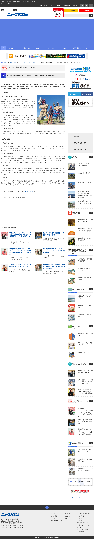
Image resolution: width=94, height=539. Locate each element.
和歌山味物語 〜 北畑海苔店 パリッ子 (85, 239)
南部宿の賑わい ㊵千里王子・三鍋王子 (85, 260)
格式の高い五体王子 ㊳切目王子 (85, 278)
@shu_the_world (28, 191)
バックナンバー (55, 513)
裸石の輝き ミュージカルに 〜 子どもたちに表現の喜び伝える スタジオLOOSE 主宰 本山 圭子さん (85, 412)
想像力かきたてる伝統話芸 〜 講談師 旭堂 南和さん (85, 421)
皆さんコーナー (56, 5)
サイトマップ (75, 5)
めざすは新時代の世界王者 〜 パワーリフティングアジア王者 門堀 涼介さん (54, 250)
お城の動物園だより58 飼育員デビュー (85, 460)
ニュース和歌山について (45, 5)
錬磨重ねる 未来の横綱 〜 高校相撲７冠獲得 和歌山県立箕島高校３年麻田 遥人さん (54, 266)
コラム (53, 518)
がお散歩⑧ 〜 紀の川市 (84, 173)
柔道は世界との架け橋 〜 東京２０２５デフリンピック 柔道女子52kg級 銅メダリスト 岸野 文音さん (85, 433)
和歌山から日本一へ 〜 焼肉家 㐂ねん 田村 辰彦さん (85, 372)
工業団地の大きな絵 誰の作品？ (85, 315)
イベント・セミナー (56, 520)
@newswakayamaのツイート (74, 497)
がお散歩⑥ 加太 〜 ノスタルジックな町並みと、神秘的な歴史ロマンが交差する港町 (85, 194)
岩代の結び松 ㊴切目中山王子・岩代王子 (85, 269)
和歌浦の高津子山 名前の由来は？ (85, 297)
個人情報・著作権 (66, 5)
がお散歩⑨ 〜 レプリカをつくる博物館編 (85, 164)
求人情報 (67, 513)
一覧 (91, 157)
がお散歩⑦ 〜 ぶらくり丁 (85, 182)
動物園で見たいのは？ (84, 352)
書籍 (66, 518)
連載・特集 (54, 516)
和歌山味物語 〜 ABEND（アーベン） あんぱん (85, 230)
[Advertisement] (47, 32)
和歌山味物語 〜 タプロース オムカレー (85, 220)
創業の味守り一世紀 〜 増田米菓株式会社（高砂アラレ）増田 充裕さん (85, 381)
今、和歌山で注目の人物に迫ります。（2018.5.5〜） (23, 67)
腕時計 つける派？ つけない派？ (85, 334)
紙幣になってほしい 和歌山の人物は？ (85, 344)
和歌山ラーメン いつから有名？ (85, 306)
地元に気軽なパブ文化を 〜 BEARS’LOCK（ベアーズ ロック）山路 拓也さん (85, 391)
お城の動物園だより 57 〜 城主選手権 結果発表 (85, 469)
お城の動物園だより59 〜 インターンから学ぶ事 (85, 450)
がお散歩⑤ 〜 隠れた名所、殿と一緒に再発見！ (85, 202)
